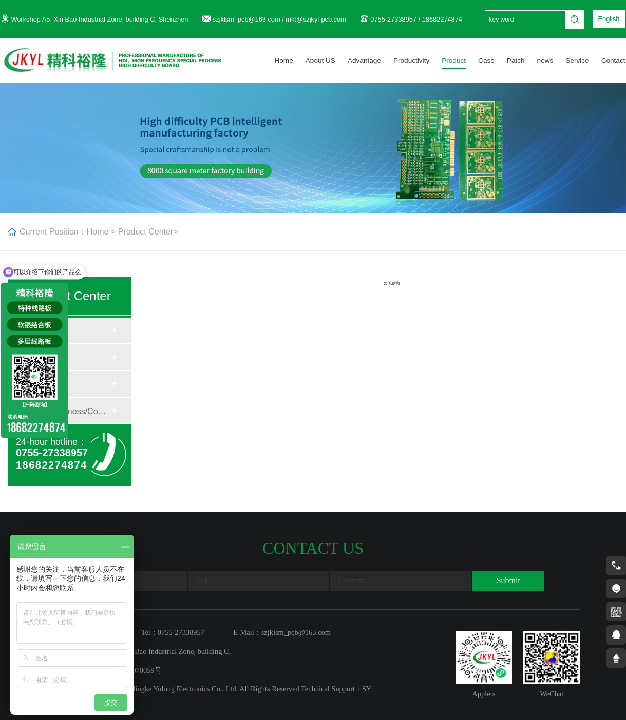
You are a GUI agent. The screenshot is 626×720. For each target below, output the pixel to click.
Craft (36, 358)
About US (320, 60)
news (545, 60)
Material (41, 331)
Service (577, 60)
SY (366, 689)
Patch (516, 60)
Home (283, 60)
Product (454, 60)
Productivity (411, 60)
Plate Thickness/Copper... (68, 411)
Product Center (146, 231)
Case (486, 60)
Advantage (364, 60)
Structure (44, 384)
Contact (613, 60)
